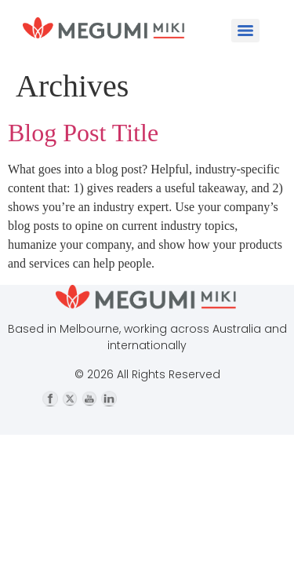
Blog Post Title (83, 132)
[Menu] (245, 30)
